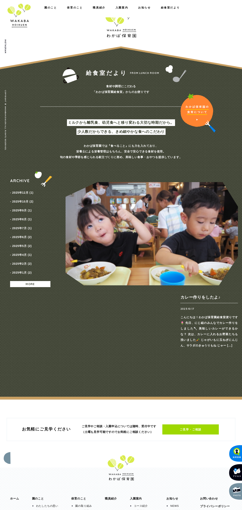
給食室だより (219, 11)
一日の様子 (82, 415)
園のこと (16, 11)
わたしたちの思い (47, 410)
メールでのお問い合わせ (213, 475)
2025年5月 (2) (22, 232)
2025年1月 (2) (22, 253)
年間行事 (80, 420)
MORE (30, 264)
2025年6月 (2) (22, 226)
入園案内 (163, 11)
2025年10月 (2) (22, 198)
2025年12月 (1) (22, 191)
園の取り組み (83, 410)
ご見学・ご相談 (190, 334)
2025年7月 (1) (22, 219)
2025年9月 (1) (22, 205)
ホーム (14, 403)
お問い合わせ (209, 403)
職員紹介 (72, 11)
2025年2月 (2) (22, 246)
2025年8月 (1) (22, 212)
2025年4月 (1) (22, 239)
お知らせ (190, 11)
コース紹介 (141, 410)
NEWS (174, 410)
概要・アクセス (46, 415)
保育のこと (44, 11)
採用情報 (176, 415)
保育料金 (139, 415)
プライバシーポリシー (215, 410)
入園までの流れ (143, 420)
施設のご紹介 (44, 420)
